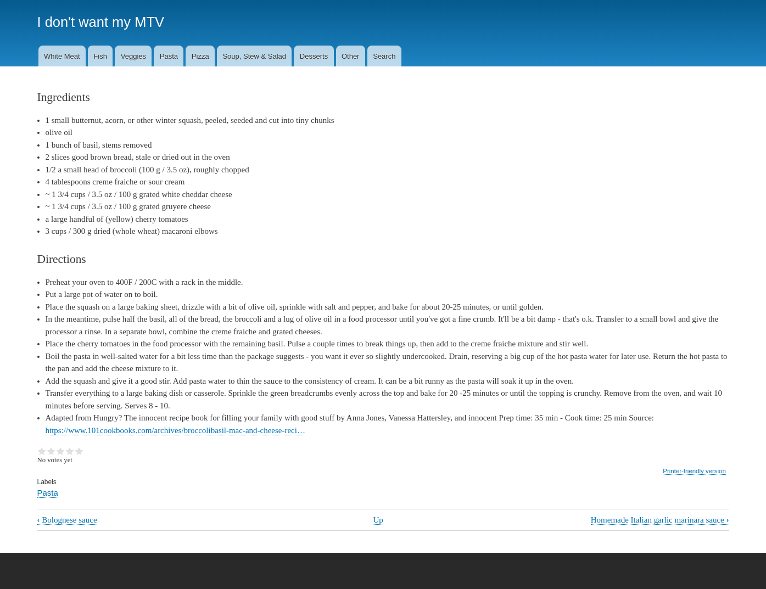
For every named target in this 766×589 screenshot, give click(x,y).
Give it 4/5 (70, 451)
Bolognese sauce (67, 519)
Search (384, 56)
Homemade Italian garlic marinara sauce (660, 519)
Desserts (314, 56)
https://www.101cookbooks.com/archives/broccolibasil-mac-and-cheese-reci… (175, 430)
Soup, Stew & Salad (254, 56)
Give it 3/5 (60, 451)
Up (378, 519)
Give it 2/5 (51, 451)
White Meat (62, 56)
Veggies (133, 56)
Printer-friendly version (694, 471)
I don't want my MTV (100, 22)
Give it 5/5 (79, 451)
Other (351, 56)
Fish (100, 56)
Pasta (169, 56)
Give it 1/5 (42, 451)
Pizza (200, 56)
